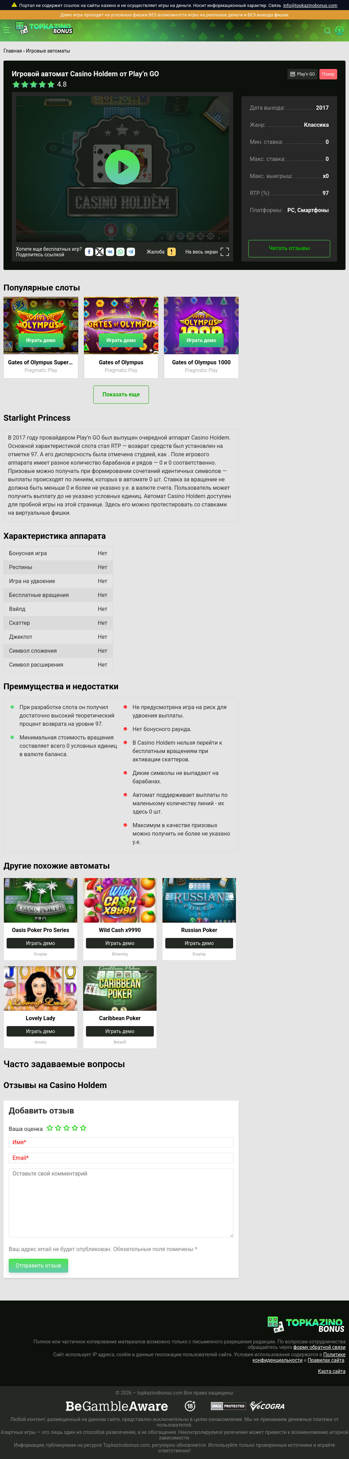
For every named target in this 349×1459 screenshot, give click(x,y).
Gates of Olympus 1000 (201, 362)
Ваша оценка (26, 1129)
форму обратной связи (319, 1347)
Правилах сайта (326, 1360)
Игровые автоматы (48, 51)
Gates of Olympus (121, 362)
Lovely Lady (40, 1018)
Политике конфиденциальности (299, 1357)
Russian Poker (199, 930)
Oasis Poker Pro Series (40, 930)
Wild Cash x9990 (120, 930)
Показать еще (121, 394)
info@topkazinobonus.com (310, 5)
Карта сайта (332, 1371)
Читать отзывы (289, 248)
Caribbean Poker (120, 1018)
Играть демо (40, 340)
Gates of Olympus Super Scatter (41, 362)
